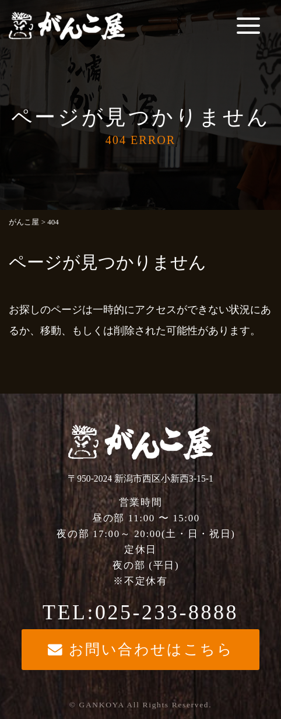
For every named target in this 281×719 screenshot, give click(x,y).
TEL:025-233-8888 (140, 612)
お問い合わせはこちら (141, 649)
